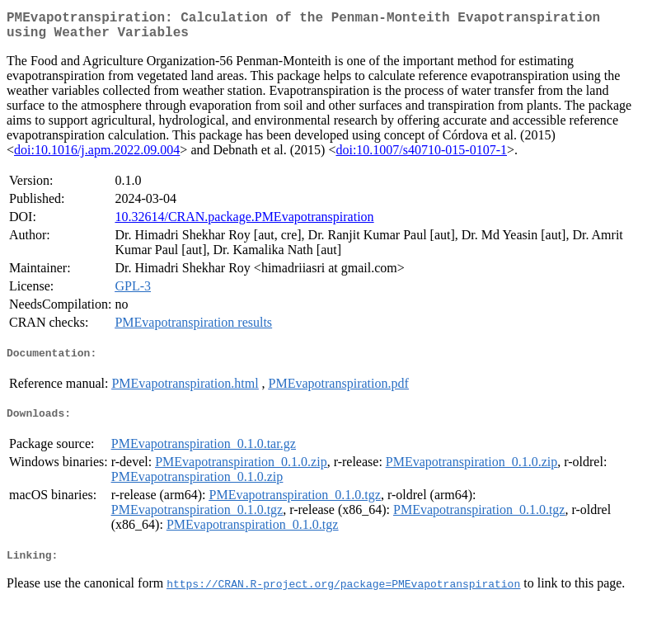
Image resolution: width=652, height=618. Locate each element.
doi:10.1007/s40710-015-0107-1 (421, 156)
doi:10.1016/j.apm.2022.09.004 (97, 156)
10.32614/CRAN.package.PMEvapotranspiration (244, 223)
